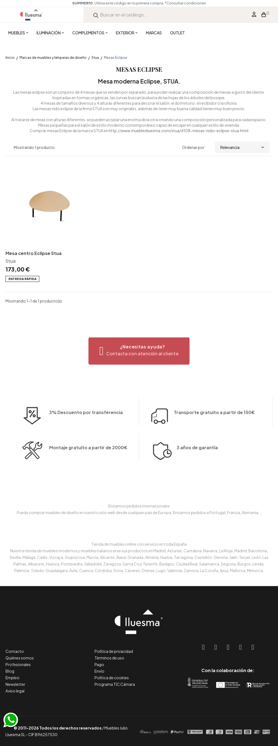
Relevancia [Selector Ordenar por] (242, 147)
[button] (139, 351)
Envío (99, 671)
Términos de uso (109, 657)
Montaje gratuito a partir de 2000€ (88, 465)
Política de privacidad (113, 651)
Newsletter (15, 684)
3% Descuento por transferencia (86, 430)
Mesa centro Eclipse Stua (33, 253)
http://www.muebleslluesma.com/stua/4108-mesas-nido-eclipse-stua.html (178, 130)
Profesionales (18, 664)
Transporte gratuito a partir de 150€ (214, 394)
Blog (9, 671)
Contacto (14, 651)
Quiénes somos (19, 657)
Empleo (12, 677)
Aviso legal (14, 690)
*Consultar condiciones (185, 3)
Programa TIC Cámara (114, 684)
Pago (99, 664)
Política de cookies (111, 677)
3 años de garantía (197, 465)
